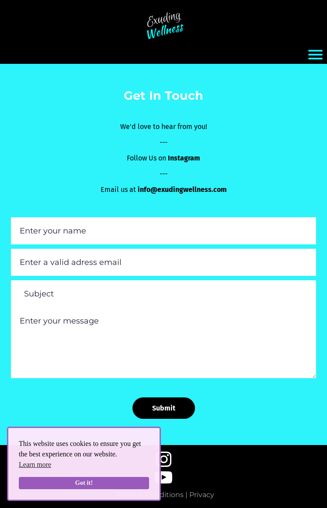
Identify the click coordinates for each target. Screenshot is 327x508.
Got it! (84, 482)
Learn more (35, 464)
